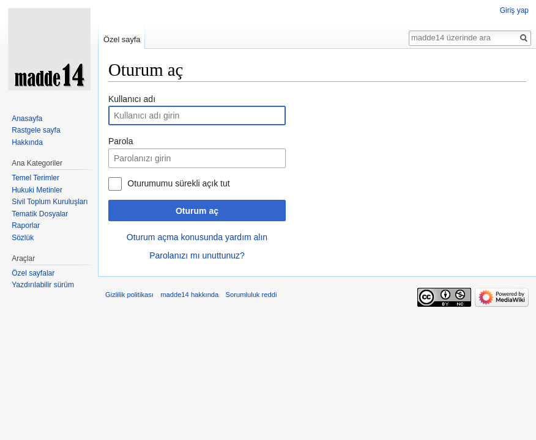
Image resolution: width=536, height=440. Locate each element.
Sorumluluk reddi (251, 294)
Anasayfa (27, 118)
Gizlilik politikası (129, 294)
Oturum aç (197, 211)
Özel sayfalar (33, 273)
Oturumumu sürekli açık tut (178, 183)
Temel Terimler (35, 178)
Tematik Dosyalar (40, 214)
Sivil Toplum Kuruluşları (50, 201)
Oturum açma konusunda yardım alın (197, 237)
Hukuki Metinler (37, 190)
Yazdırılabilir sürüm (43, 284)
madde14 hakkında (189, 294)
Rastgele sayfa (36, 130)
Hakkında (27, 142)
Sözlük (23, 237)
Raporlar (26, 225)
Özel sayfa (121, 39)
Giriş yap (514, 10)
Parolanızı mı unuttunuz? (197, 255)
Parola (120, 141)
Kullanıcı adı (131, 99)
